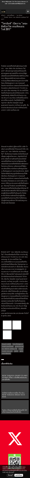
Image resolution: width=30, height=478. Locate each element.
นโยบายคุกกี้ (11, 472)
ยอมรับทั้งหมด (18, 475)
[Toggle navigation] (28, 11)
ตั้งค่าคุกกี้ (10, 475)
